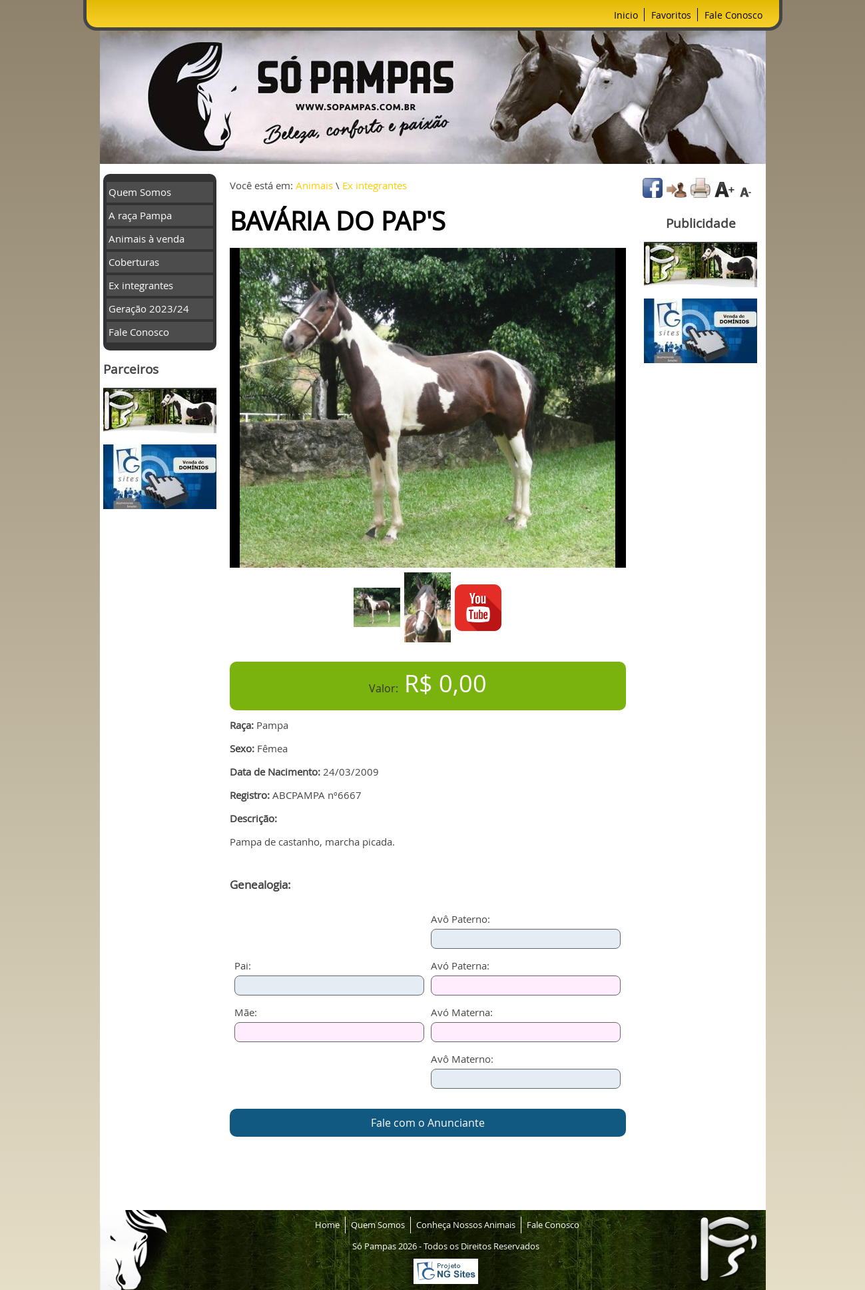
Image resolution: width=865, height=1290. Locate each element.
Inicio (626, 15)
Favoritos (671, 15)
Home (327, 1225)
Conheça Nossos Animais (465, 1225)
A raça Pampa (140, 215)
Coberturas (134, 262)
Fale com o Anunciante (428, 1122)
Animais (314, 185)
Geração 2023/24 (149, 308)
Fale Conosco (733, 15)
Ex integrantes (141, 285)
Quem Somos (140, 192)
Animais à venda (146, 238)
